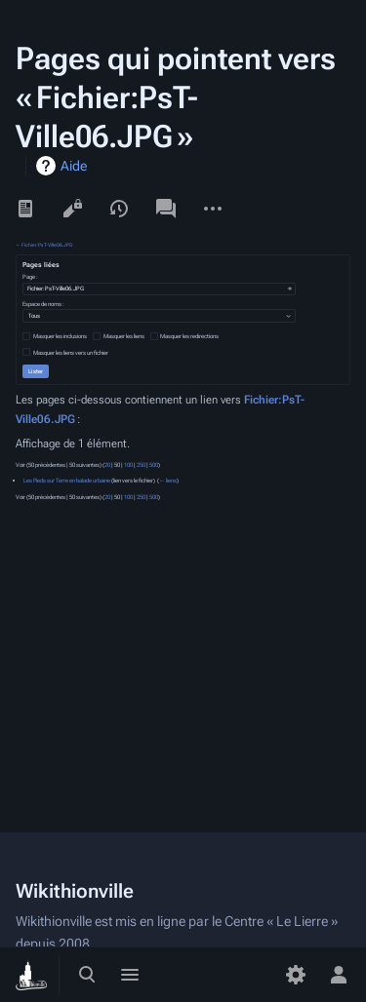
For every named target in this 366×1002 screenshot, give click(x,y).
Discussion (166, 208)
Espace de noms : (43, 304)
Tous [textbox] (34, 316)
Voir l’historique (119, 208)
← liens (168, 480)
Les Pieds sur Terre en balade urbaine (66, 480)
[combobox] (159, 289)
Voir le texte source (72, 208)
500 (153, 465)
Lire (25, 208)
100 (128, 465)
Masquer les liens (123, 336)
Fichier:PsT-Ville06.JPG (46, 245)
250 (141, 465)
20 (107, 465)
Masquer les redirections (189, 336)
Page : (30, 277)
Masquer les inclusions (60, 336)
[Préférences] (295, 974)
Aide (74, 165)
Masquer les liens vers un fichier (70, 353)
